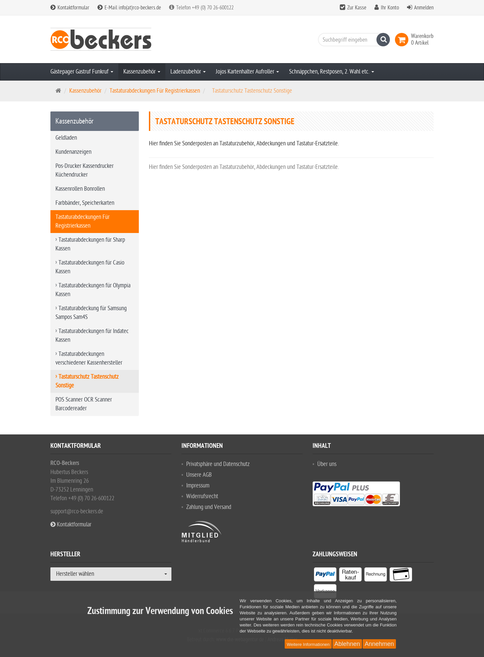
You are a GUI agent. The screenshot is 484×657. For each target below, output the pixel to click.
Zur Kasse (356, 8)
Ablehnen (347, 644)
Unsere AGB (199, 474)
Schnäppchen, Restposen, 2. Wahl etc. (331, 71)
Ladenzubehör (188, 71)
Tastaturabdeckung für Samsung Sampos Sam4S (91, 313)
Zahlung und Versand (208, 507)
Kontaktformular (69, 8)
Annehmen (379, 644)
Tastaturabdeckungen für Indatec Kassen (92, 335)
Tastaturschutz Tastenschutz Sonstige (87, 381)
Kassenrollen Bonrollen (80, 188)
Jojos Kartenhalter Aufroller (247, 71)
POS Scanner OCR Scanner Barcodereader (83, 404)
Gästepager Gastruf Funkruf (81, 71)
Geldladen (66, 137)
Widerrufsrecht (202, 496)
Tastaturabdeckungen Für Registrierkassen (155, 90)
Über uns (326, 464)
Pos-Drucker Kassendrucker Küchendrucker (84, 170)
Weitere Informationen (308, 644)
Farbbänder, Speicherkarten (84, 202)
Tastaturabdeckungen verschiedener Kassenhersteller (88, 358)
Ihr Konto (390, 8)
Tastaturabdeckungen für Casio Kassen (89, 267)
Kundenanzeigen (73, 151)
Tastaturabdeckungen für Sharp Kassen (90, 244)
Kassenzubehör (141, 71)
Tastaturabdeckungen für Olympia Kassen (92, 290)
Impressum (197, 485)
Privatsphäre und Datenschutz (218, 464)
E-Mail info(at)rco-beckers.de (129, 8)
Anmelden (424, 8)
